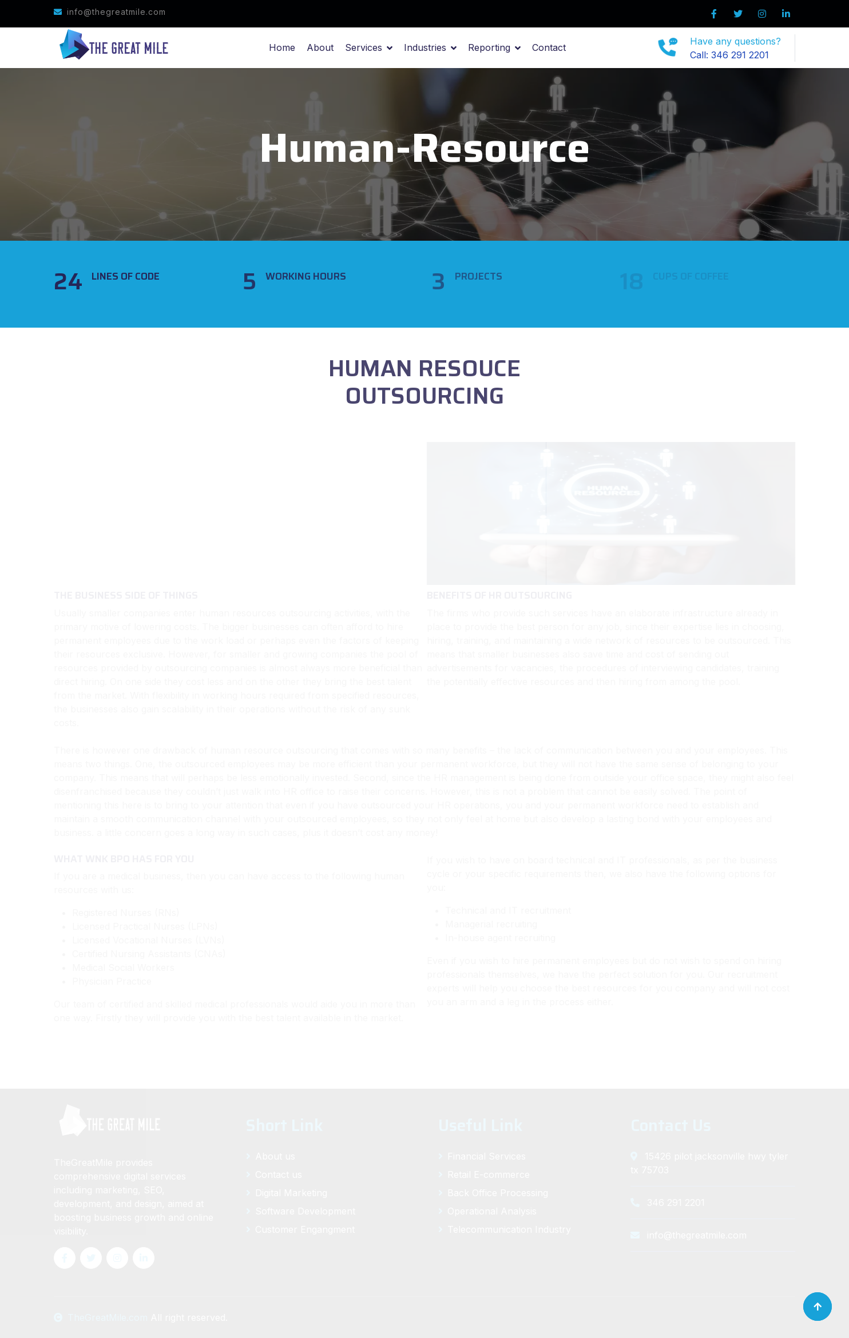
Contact (549, 47)
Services (363, 47)
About (320, 47)
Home (282, 47)
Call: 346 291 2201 (729, 55)
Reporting (489, 47)
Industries (425, 47)
